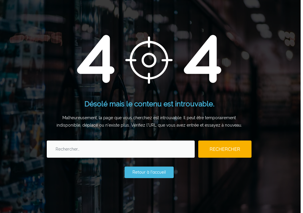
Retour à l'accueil (149, 172)
